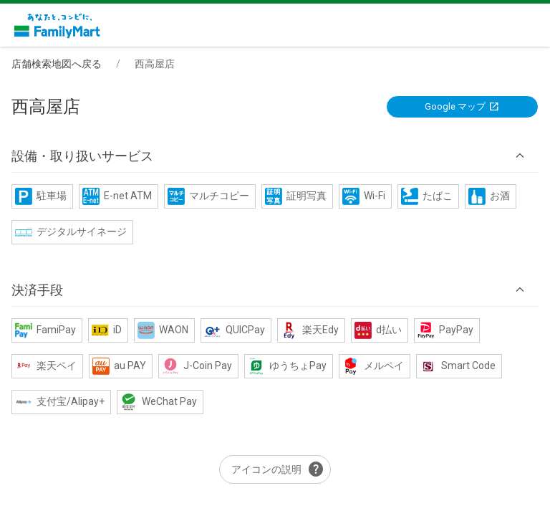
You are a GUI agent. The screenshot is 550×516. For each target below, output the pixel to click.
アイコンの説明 (277, 469)
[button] (275, 156)
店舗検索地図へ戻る (56, 64)
